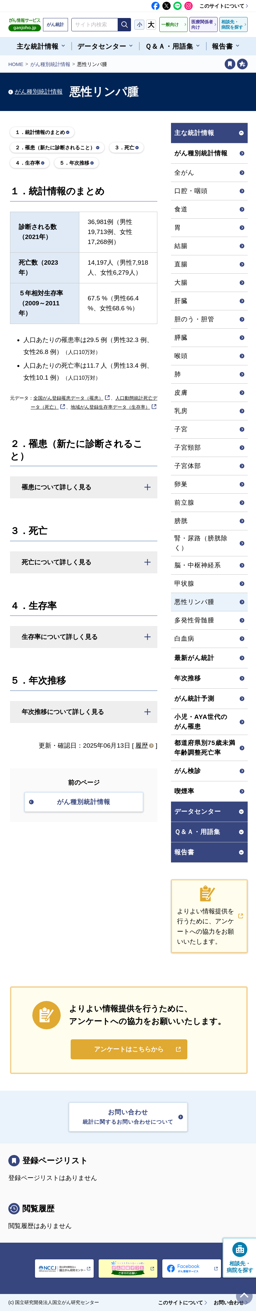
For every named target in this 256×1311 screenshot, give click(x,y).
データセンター (197, 811)
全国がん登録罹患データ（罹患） (68, 398)
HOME (15, 64)
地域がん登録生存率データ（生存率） (110, 407)
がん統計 (55, 24)
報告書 (184, 852)
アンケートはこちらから (129, 1049)
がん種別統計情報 (50, 64)
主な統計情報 (194, 132)
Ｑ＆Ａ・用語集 (197, 831)
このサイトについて (221, 6)
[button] (83, 487)
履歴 (141, 745)
